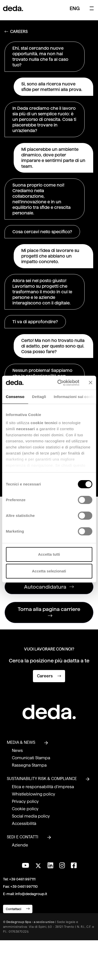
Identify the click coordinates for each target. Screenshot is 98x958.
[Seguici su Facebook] (73, 865)
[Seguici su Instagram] (62, 865)
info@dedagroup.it (31, 894)
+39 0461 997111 (22, 879)
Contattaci (18, 908)
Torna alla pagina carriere (49, 612)
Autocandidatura (49, 587)
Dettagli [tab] (39, 396)
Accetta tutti (49, 554)
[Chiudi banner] (90, 382)
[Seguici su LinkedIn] (50, 865)
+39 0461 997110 (24, 886)
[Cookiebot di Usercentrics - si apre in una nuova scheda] (59, 382)
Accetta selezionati (49, 571)
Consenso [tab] (15, 396)
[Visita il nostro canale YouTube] (25, 865)
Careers (49, 676)
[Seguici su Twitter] (38, 864)
